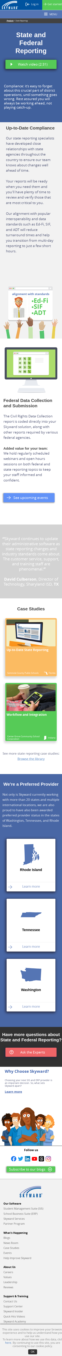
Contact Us (10, 1301)
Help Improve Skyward (17, 1258)
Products (10, 21)
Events (7, 1253)
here (8, 1343)
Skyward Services (14, 1219)
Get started (53, 4)
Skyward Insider (13, 1311)
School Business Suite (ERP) (20, 1214)
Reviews (8, 1287)
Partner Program (14, 1223)
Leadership (10, 1282)
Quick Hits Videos (14, 1316)
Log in (32, 4)
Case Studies (11, 1248)
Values (7, 1277)
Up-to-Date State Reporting (27, 650)
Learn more (13, 1092)
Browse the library (31, 759)
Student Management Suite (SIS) (23, 1208)
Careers (8, 1272)
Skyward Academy (14, 1321)
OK (32, 1351)
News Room (10, 1243)
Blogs (6, 1238)
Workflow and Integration (27, 714)
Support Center (13, 1306)
